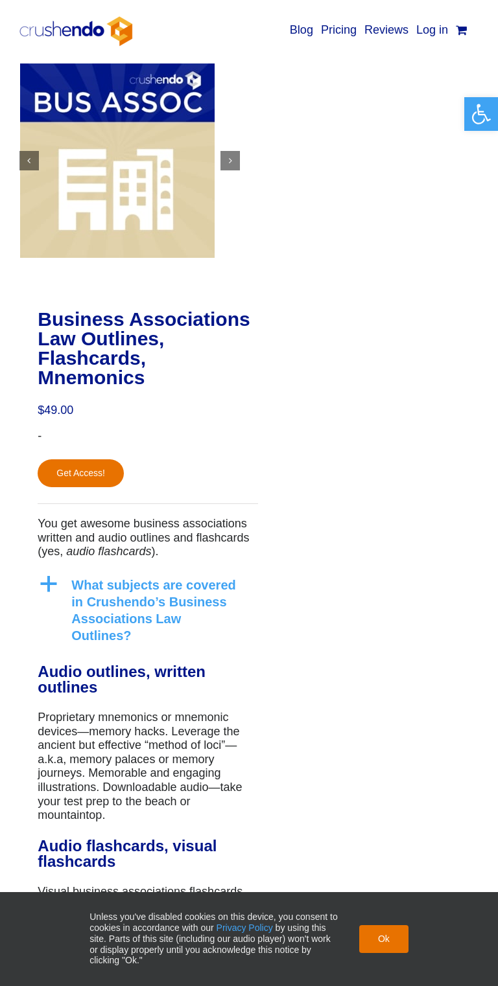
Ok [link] (384, 939)
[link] (481, 114)
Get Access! (80, 473)
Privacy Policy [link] (245, 928)
